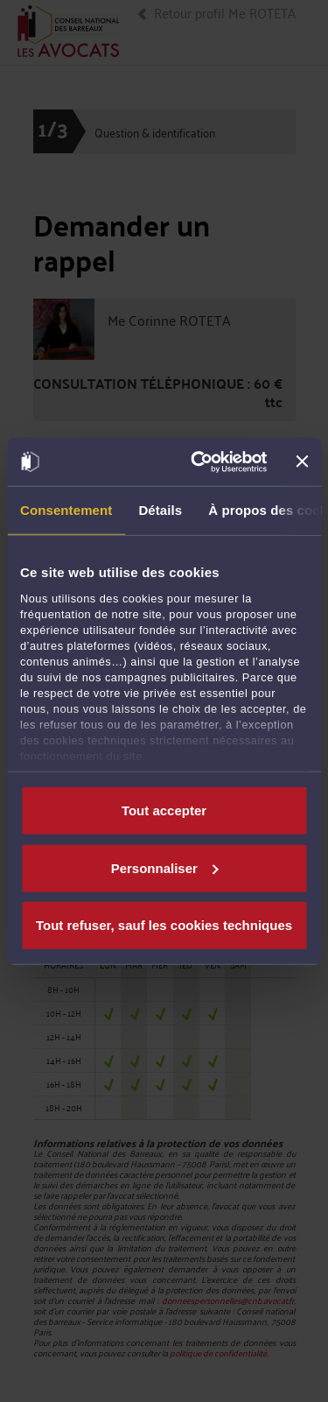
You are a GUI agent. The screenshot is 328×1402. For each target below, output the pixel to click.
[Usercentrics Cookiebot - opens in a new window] (198, 461)
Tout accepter (164, 810)
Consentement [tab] (66, 510)
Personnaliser (165, 867)
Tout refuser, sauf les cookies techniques (164, 925)
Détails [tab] (160, 510)
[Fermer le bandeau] (302, 461)
